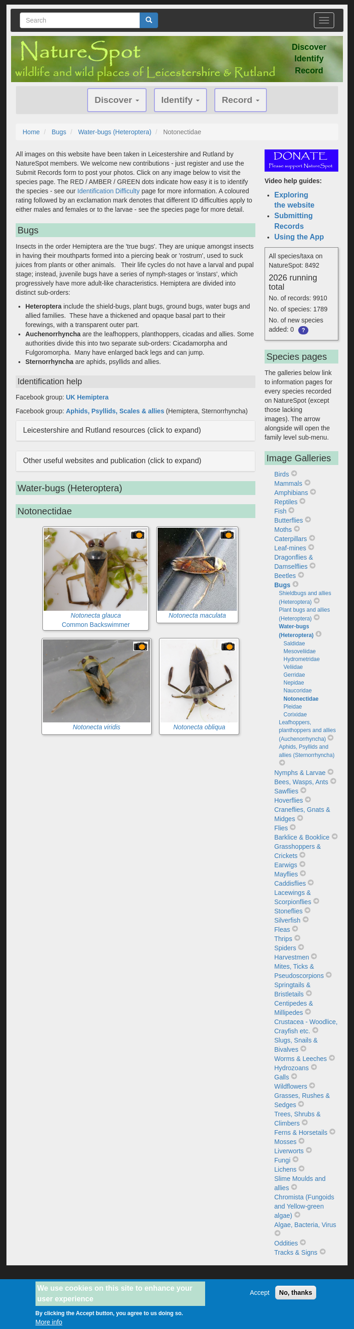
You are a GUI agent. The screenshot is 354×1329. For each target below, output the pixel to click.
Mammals (288, 483)
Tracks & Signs (296, 1252)
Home (31, 132)
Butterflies (288, 520)
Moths (283, 529)
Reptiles (286, 502)
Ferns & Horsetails (300, 1132)
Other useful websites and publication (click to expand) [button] (112, 461)
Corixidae (295, 714)
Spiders (285, 948)
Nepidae (293, 682)
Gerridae (294, 675)
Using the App (299, 237)
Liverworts (289, 1151)
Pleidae (292, 706)
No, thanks (296, 1296)
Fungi (282, 1160)
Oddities (286, 1243)
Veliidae (293, 667)
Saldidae (294, 643)
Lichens (285, 1169)
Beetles (285, 575)
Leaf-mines (290, 548)
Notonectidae (301, 699)
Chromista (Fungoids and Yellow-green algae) (304, 1206)
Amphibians (291, 492)
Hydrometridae (301, 659)
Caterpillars (290, 538)
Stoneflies (288, 911)
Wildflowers (290, 1086)
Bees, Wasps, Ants (301, 782)
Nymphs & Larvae (299, 772)
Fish (280, 511)
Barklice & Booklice (302, 837)
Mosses (285, 1141)
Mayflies (286, 874)
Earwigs (285, 865)
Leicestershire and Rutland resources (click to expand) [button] (112, 430)
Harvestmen (291, 957)
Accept (260, 1296)
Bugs (59, 132)
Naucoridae (297, 690)
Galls (281, 1077)
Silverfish (287, 920)
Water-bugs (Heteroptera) (114, 132)
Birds (281, 474)
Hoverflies (288, 800)
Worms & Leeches (300, 1058)
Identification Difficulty (108, 191)
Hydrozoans (291, 1068)
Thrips (283, 938)
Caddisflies (290, 883)
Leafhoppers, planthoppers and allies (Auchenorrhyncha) (307, 730)
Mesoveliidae (299, 651)
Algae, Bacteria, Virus (305, 1224)
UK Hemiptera (87, 397)
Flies (281, 828)
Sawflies (286, 791)
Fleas (282, 929)
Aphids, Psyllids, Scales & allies (115, 411)
